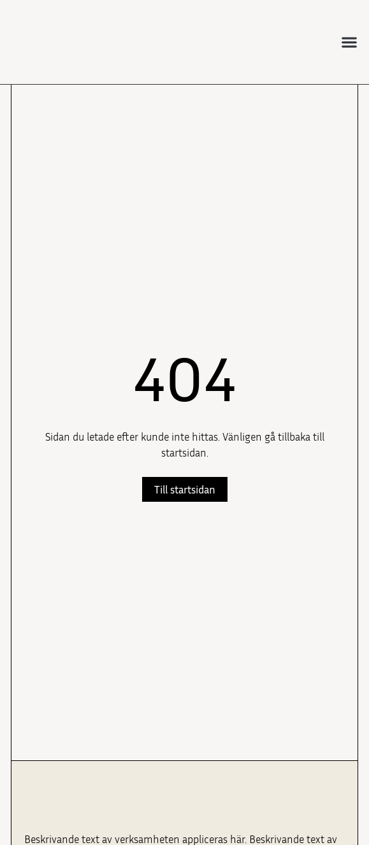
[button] (349, 41)
